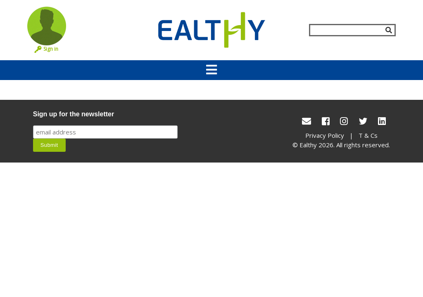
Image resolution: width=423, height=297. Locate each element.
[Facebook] (326, 121)
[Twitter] (363, 121)
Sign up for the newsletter (73, 114)
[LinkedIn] (382, 121)
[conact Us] (306, 121)
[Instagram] (344, 121)
